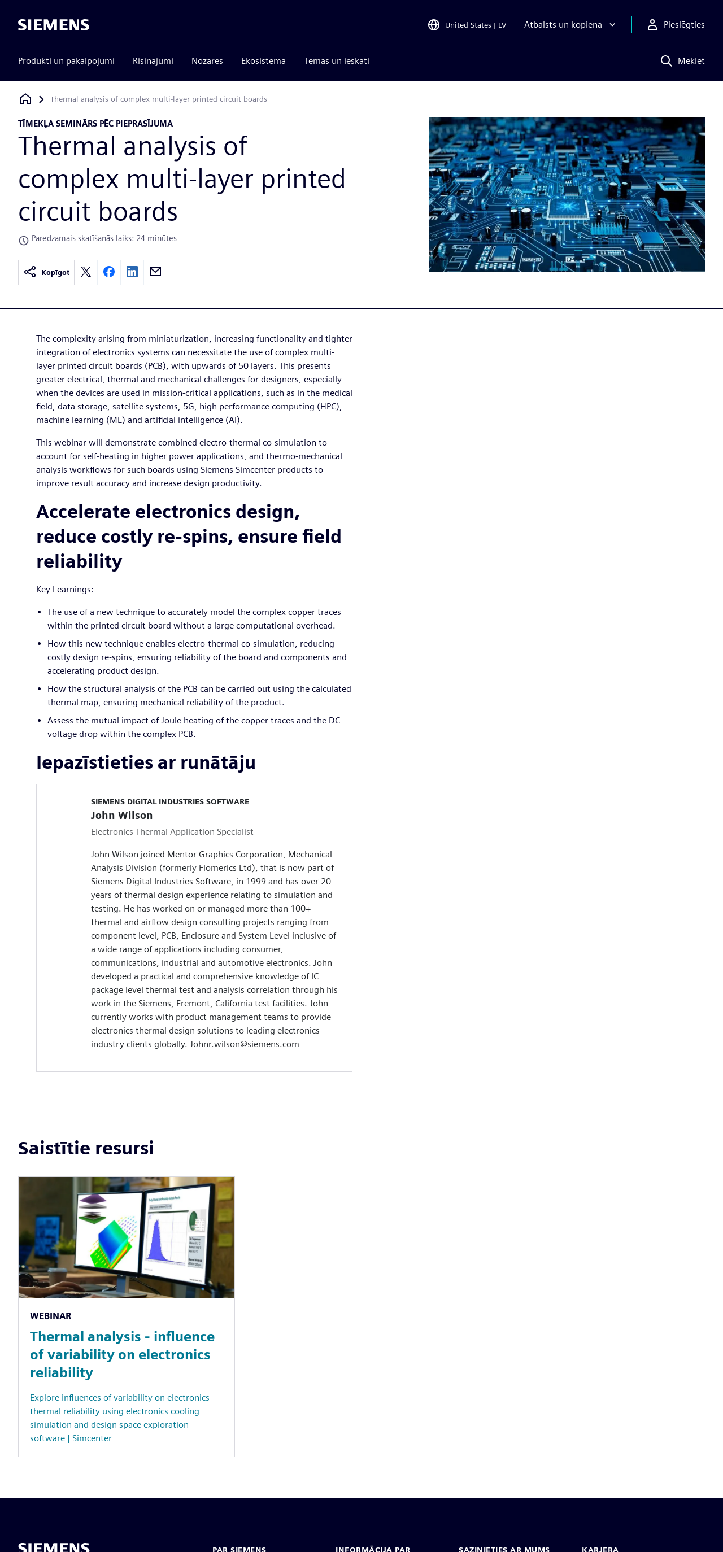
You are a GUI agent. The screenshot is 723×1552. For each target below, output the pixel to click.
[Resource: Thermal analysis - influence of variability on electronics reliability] (126, 1316)
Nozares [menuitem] (207, 60)
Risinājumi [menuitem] (153, 60)
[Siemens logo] (53, 24)
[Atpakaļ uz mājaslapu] (25, 99)
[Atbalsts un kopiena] (571, 25)
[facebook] (109, 272)
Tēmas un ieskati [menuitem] (336, 60)
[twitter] (86, 272)
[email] (155, 272)
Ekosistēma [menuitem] (263, 60)
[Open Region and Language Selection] (467, 25)
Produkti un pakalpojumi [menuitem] (66, 60)
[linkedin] (132, 272)
